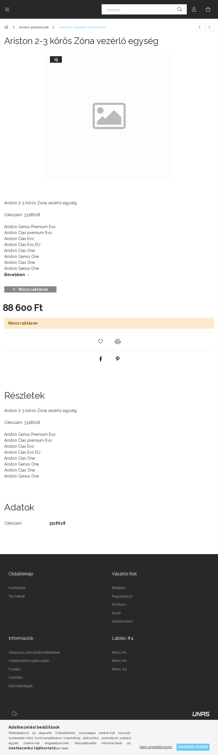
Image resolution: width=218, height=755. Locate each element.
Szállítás (16, 677)
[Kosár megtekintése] (208, 9)
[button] (100, 341)
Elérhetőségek (21, 686)
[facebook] (100, 359)
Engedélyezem (193, 747)
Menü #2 (119, 661)
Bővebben (14, 274)
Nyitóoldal (17, 588)
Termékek (17, 596)
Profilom (119, 604)
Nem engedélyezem (156, 747)
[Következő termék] (209, 27)
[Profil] (194, 9)
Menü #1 (119, 652)
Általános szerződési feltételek (34, 652)
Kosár (116, 613)
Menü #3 (119, 669)
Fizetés (14, 669)
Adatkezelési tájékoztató (29, 661)
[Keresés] (144, 9)
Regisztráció (122, 596)
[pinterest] (117, 359)
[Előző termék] (199, 27)
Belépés (118, 588)
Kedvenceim (122, 621)
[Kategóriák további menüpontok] (7, 9)
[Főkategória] (7, 27)
